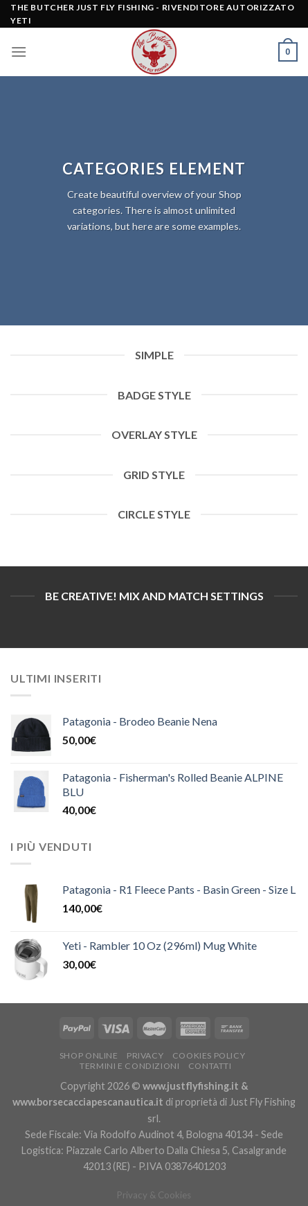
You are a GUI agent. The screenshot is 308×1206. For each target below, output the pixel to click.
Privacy (145, 1055)
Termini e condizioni (129, 1066)
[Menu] (18, 52)
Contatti (210, 1066)
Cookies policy (209, 1055)
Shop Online (89, 1055)
